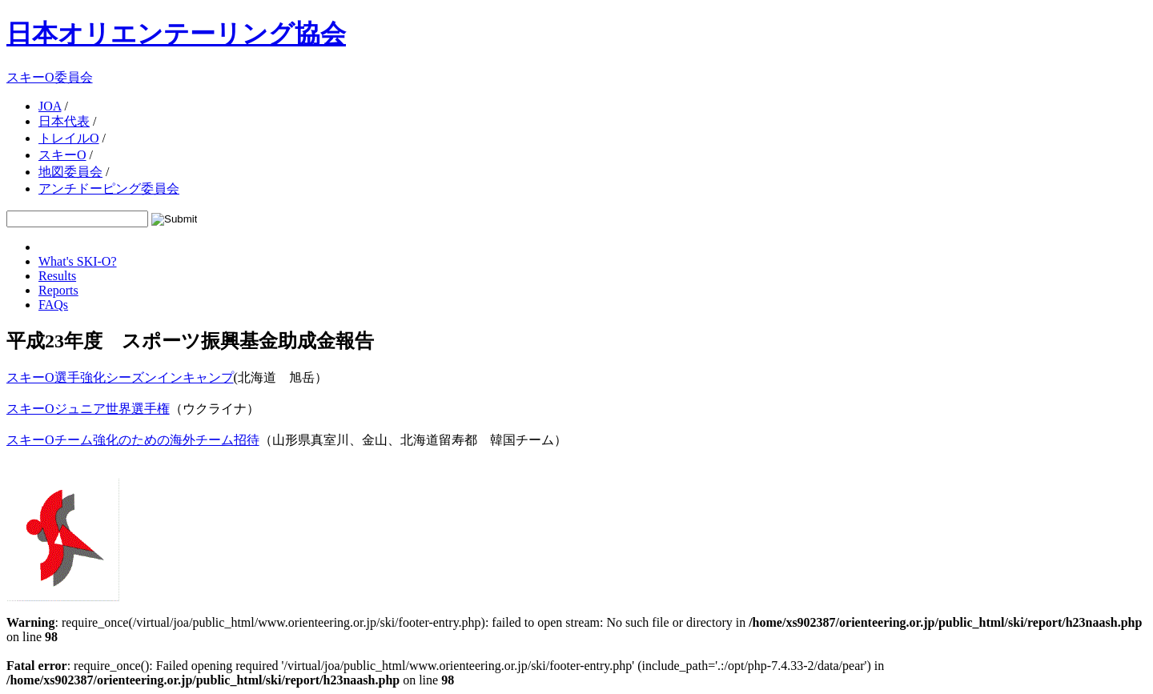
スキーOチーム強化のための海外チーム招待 (132, 440)
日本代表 (64, 121)
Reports (58, 290)
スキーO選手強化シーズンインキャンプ (120, 377)
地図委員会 (70, 172)
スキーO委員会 (49, 77)
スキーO (62, 155)
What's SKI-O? (77, 261)
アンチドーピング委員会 (108, 188)
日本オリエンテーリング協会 (176, 33)
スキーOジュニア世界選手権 (88, 408)
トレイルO (68, 138)
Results (57, 276)
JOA (49, 106)
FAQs (53, 304)
